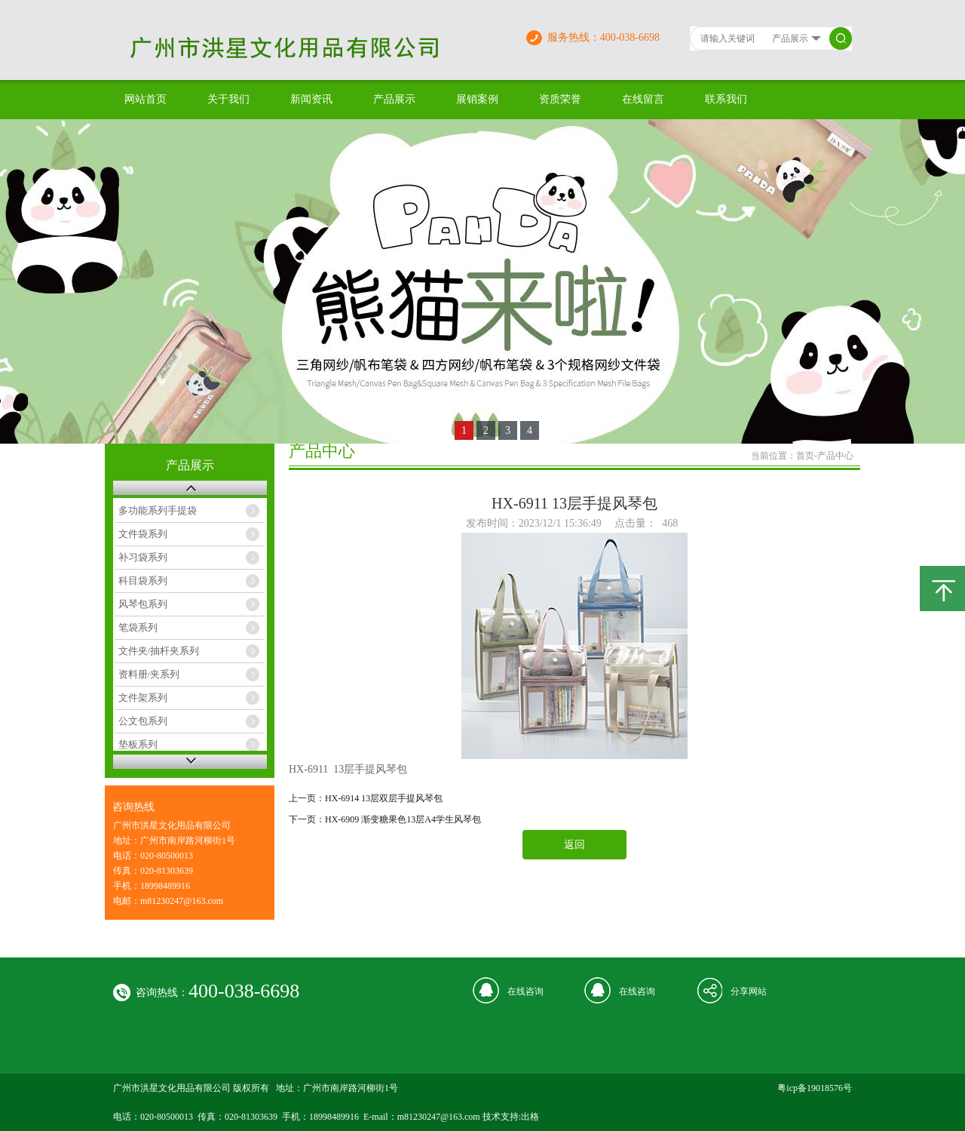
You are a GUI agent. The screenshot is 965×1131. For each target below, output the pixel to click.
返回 (574, 844)
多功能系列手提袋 (157, 510)
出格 (530, 1116)
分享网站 (749, 991)
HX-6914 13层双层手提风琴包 (384, 798)
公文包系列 (142, 721)
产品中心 (835, 455)
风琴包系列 (142, 604)
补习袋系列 (142, 557)
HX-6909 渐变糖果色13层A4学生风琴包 (403, 819)
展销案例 (477, 99)
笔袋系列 (138, 627)
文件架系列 (142, 697)
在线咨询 (525, 991)
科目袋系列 (142, 580)
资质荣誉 (560, 99)
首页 (805, 455)
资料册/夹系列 (149, 674)
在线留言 (643, 99)
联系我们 (726, 99)
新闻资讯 (311, 99)
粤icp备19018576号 (814, 1088)
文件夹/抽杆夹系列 (159, 650)
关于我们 (228, 99)
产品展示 (394, 99)
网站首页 (145, 99)
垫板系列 (138, 744)
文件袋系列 (142, 533)
